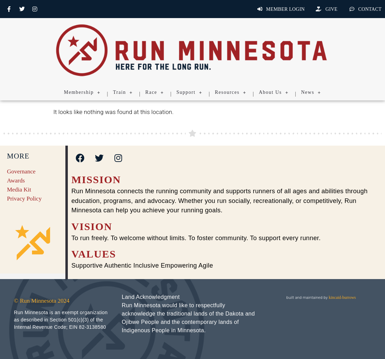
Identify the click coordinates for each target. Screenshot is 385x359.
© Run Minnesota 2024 (42, 300)
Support (189, 92)
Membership (82, 92)
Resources (231, 92)
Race (154, 92)
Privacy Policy (24, 198)
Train (123, 92)
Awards (16, 180)
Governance (21, 171)
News (311, 92)
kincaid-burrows (342, 297)
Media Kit (19, 189)
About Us (274, 92)
